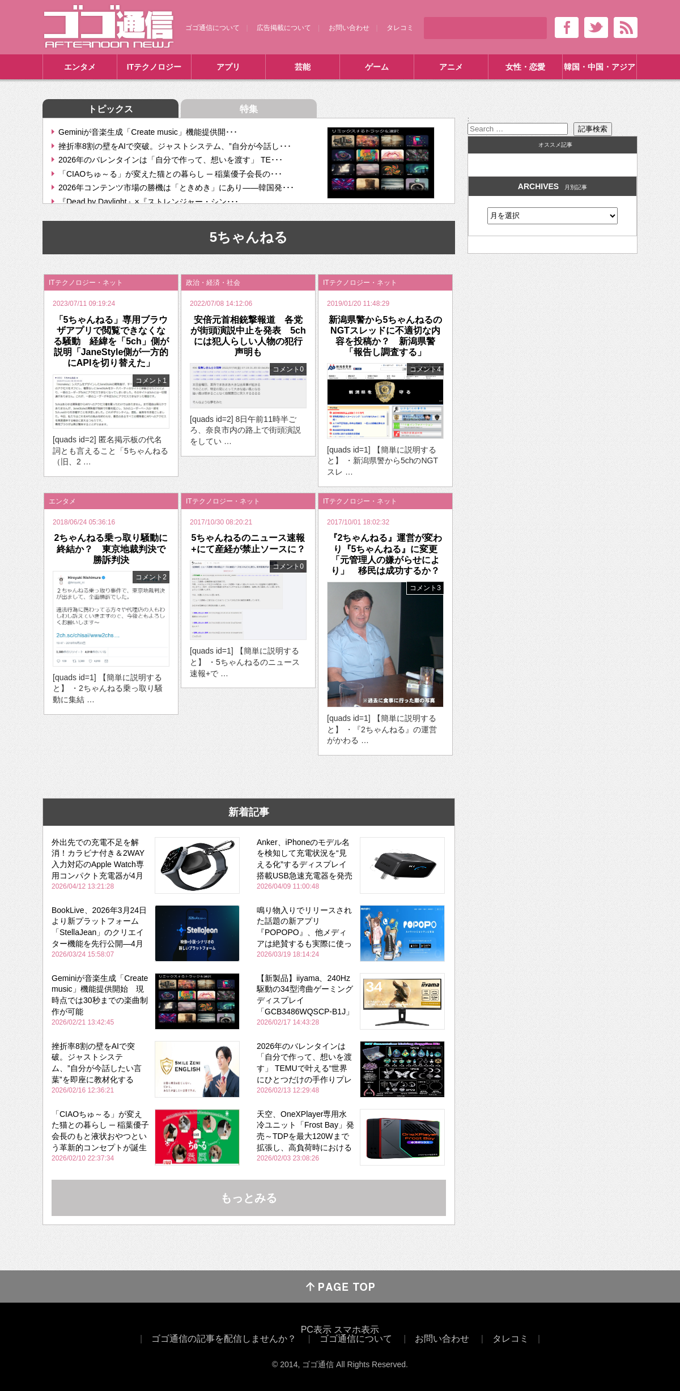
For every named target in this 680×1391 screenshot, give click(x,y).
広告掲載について (284, 28)
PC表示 (316, 1329)
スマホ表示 (356, 1329)
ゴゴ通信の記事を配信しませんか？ (223, 1338)
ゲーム (377, 66)
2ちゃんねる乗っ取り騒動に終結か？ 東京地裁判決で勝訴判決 (111, 548)
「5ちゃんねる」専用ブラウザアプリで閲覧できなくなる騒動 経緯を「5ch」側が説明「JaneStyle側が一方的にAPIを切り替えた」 (111, 341)
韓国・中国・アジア (599, 66)
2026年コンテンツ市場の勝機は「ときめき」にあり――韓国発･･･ (176, 187)
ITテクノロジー (154, 66)
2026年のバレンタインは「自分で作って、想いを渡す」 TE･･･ (170, 159)
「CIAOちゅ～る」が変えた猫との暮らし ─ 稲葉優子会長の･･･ (170, 173)
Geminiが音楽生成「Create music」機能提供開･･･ (147, 131)
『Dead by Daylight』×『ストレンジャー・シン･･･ (148, 201)
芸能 (303, 66)
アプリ (228, 66)
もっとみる (248, 1198)
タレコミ (400, 28)
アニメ (451, 66)
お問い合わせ (349, 28)
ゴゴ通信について (212, 28)
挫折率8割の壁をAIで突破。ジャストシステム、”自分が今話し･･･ (174, 146)
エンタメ (80, 66)
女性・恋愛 (525, 66)
